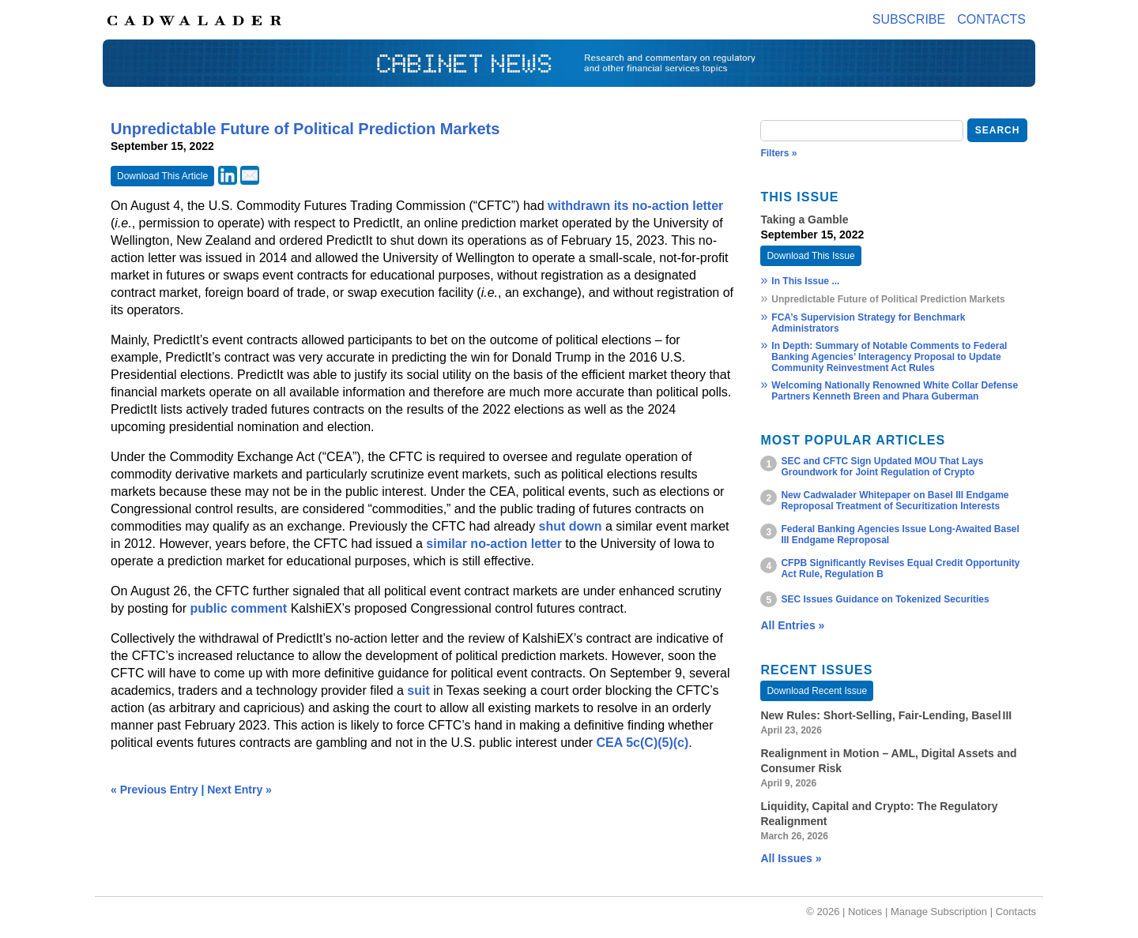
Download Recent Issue (817, 690)
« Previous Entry (154, 789)
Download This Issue (810, 255)
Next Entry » (239, 789)
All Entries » (792, 625)
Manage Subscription (939, 911)
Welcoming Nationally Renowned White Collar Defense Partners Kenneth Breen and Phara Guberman (894, 391)
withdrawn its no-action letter (635, 205)
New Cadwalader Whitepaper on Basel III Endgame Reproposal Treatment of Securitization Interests (894, 501)
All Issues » (790, 858)
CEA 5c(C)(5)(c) (643, 742)
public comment (239, 608)
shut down (570, 526)
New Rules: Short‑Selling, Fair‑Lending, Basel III (886, 715)
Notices (865, 911)
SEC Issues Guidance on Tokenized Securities (885, 599)
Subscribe (908, 19)
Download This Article (162, 176)
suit (418, 690)
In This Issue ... (805, 281)
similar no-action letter (494, 543)
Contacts (991, 19)
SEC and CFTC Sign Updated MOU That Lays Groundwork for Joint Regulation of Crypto (882, 467)
